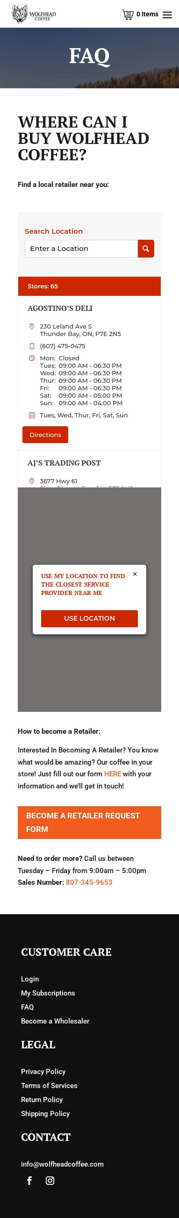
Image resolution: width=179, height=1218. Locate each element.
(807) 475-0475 (62, 346)
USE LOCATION (89, 618)
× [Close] (135, 574)
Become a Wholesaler (55, 1021)
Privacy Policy (43, 1072)
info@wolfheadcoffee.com (62, 1164)
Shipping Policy (45, 1114)
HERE (112, 774)
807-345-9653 (89, 882)
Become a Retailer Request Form (83, 822)
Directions (45, 434)
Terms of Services (49, 1086)
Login (30, 979)
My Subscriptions (48, 993)
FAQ (27, 1007)
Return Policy (42, 1100)
